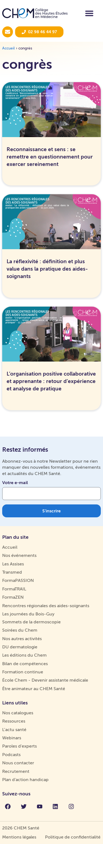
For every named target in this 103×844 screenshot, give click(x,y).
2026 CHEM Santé (20, 828)
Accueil (8, 48)
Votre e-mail (15, 483)
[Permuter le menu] (89, 13)
